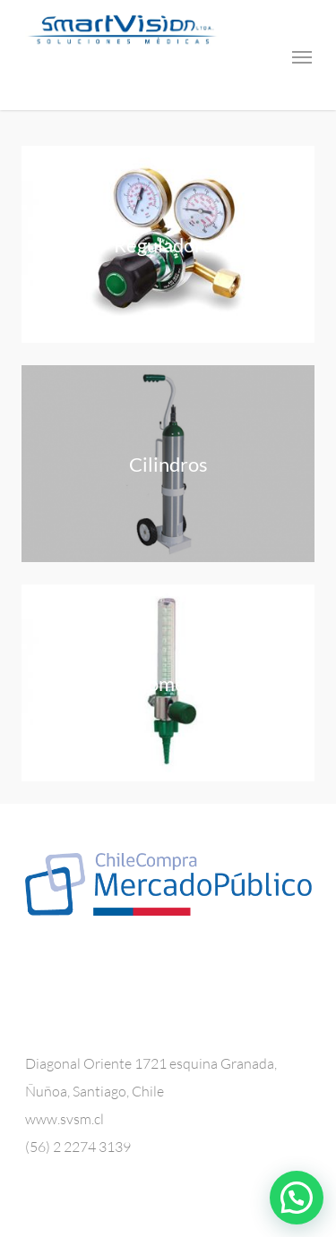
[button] (296, 1197)
